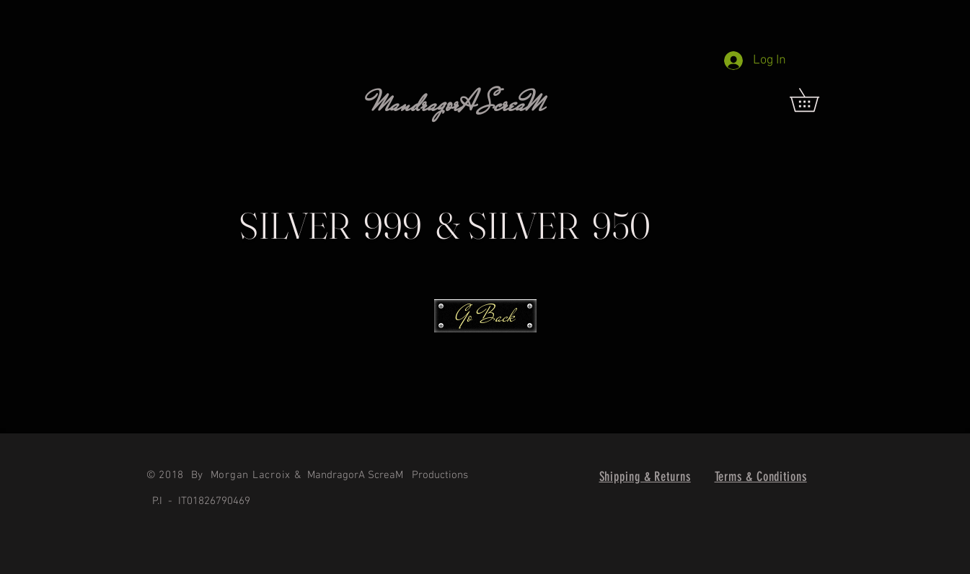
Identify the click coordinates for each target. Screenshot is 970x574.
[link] (816, 100)
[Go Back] (485, 315)
